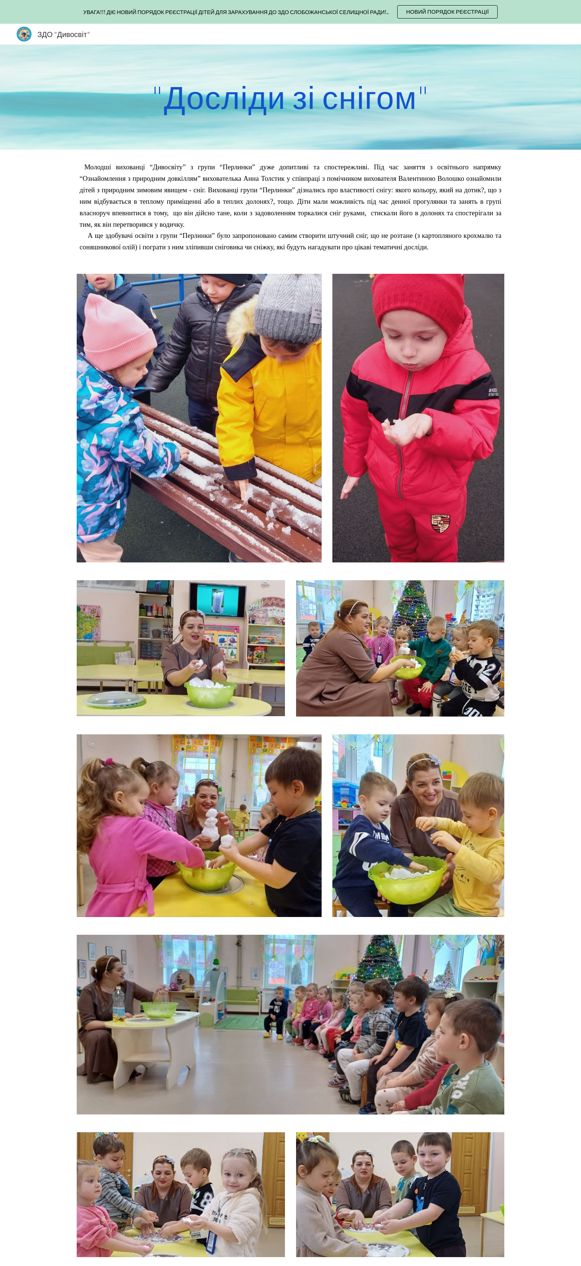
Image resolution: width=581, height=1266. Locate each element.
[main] (290, 97)
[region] (290, 12)
